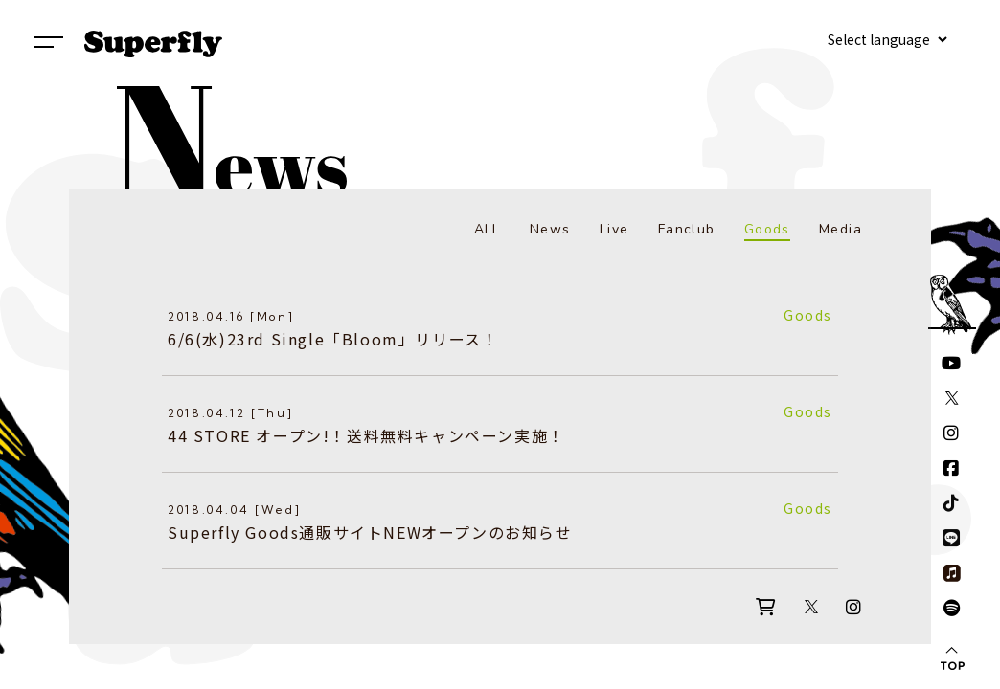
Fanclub (687, 229)
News (550, 229)
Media (840, 229)
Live (614, 229)
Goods (767, 229)
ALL (487, 229)
